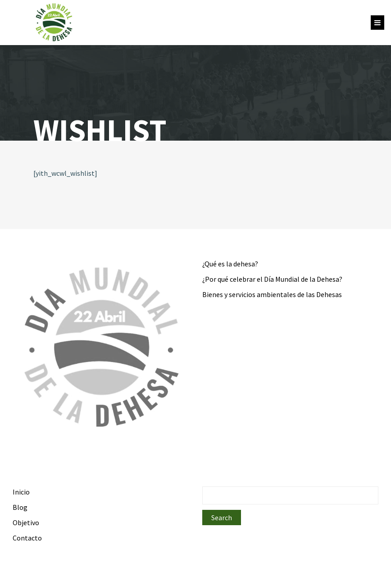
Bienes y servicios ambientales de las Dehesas (272, 294)
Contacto (27, 537)
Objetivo (26, 522)
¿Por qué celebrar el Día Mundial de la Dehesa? (272, 279)
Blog (20, 507)
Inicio (21, 491)
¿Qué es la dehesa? (230, 263)
